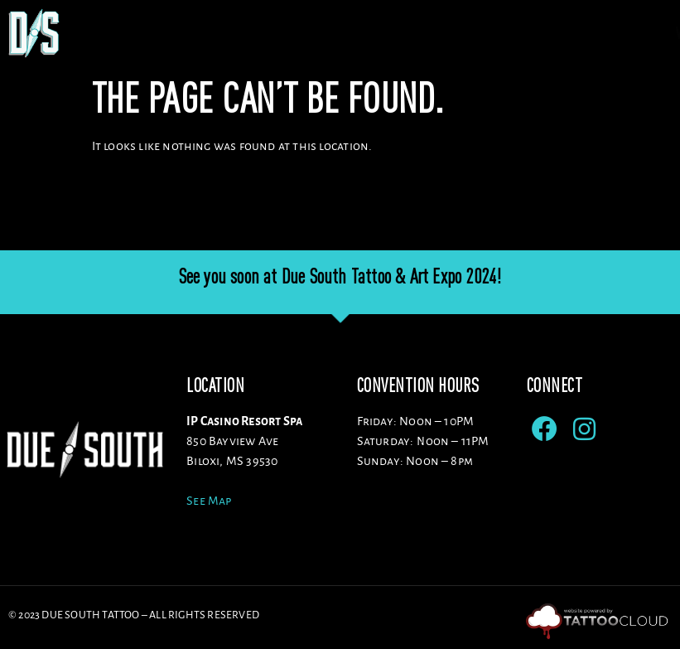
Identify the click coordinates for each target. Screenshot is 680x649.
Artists (303, 33)
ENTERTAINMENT (548, 33)
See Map (208, 500)
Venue (228, 33)
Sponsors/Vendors (416, 33)
